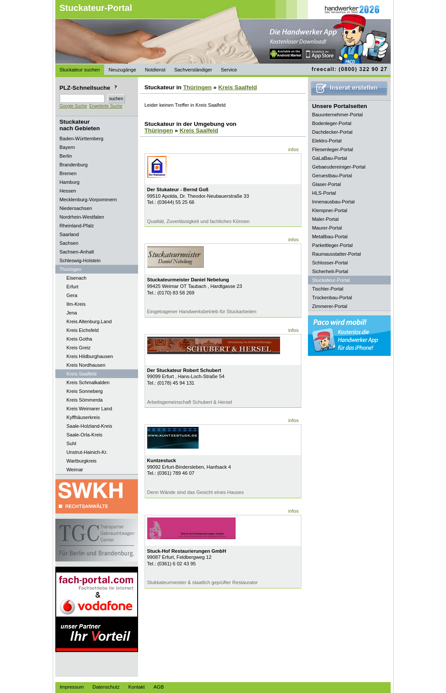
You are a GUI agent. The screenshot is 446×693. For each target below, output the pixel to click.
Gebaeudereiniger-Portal (339, 166)
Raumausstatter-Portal (336, 254)
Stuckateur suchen (80, 69)
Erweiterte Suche (105, 106)
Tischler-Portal (328, 288)
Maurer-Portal (327, 227)
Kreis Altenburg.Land (89, 321)
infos (293, 149)
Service (229, 69)
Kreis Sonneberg (85, 391)
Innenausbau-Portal (333, 201)
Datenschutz (105, 687)
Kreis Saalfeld (82, 373)
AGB (158, 687)
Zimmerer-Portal (330, 306)
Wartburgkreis (82, 460)
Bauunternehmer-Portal (337, 114)
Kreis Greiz (79, 347)
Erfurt (72, 286)
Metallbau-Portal (330, 236)
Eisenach (77, 278)
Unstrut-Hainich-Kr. (87, 452)
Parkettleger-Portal (332, 245)
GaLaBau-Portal (329, 158)
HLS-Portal (324, 193)
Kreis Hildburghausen (90, 356)
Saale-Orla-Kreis (85, 434)
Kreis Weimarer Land (89, 408)
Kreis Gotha (79, 338)
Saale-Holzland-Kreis (89, 426)
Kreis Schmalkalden (88, 382)
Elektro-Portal (327, 140)
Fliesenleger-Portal (332, 149)
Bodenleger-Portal (331, 123)
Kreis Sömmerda (85, 399)
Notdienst (155, 69)
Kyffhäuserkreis (83, 417)
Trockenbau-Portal (332, 297)
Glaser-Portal (326, 184)
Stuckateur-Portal (96, 8)
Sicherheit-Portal (330, 271)
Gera (72, 295)
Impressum (72, 687)
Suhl (71, 443)
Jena (72, 312)
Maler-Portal (325, 219)
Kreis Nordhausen (86, 365)
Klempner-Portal (330, 210)
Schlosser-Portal (330, 262)
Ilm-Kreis (76, 304)
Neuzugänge (122, 69)
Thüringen (197, 87)
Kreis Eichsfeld (83, 330)
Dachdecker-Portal (332, 132)
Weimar (75, 469)
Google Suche (73, 106)
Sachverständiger (193, 69)
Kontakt (136, 687)
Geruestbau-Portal (332, 175)
